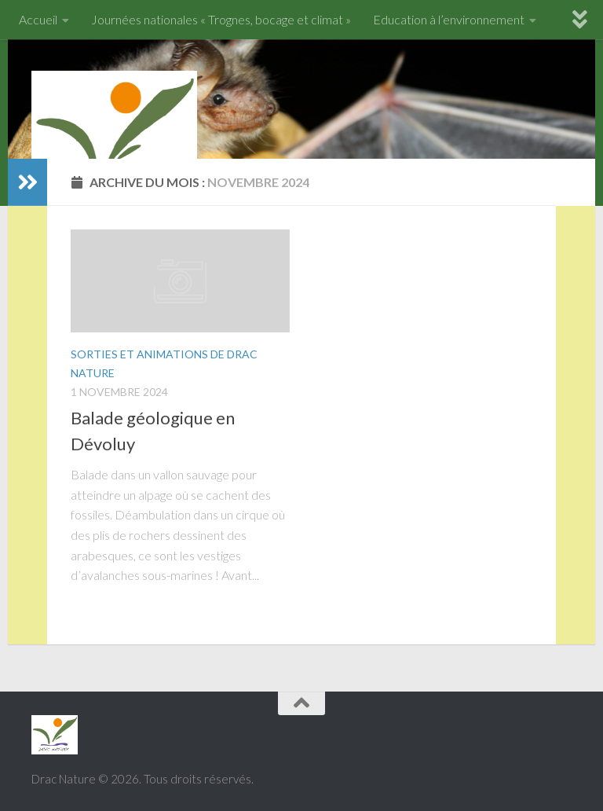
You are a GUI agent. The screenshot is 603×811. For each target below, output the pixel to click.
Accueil (38, 19)
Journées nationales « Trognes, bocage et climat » (221, 19)
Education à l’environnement (448, 19)
